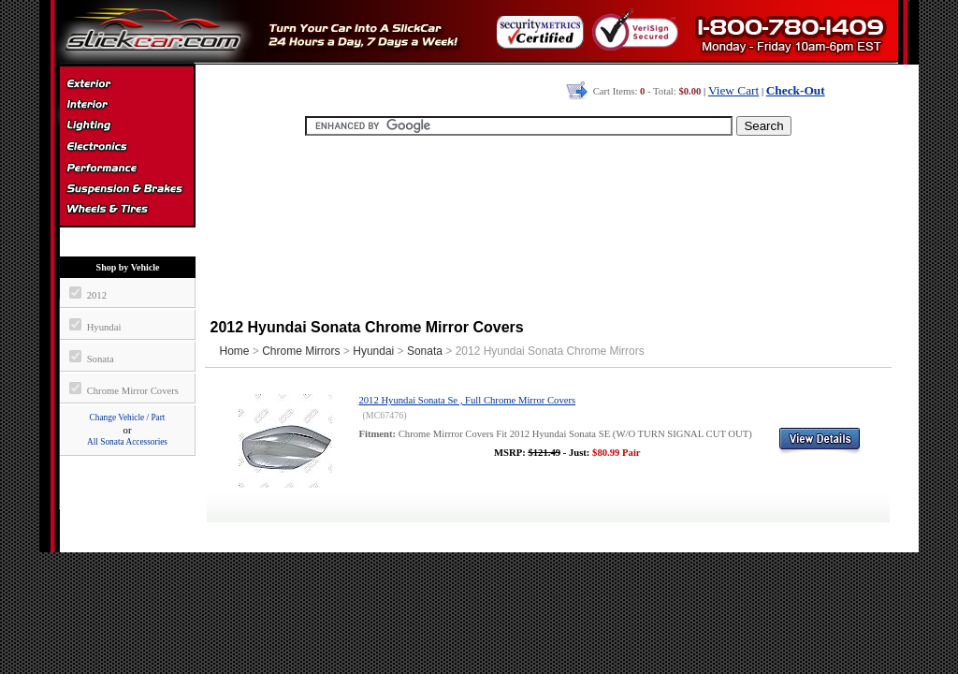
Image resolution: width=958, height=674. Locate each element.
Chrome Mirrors (301, 351)
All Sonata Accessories (127, 442)
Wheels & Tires (127, 209)
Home (234, 351)
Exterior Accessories (127, 86)
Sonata (425, 351)
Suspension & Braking (127, 189)
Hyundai (373, 351)
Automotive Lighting (127, 127)
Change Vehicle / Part (128, 417)
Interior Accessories (127, 106)
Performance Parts (127, 168)
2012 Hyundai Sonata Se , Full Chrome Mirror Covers (466, 400)
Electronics (127, 148)
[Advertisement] (548, 225)
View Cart (733, 90)
